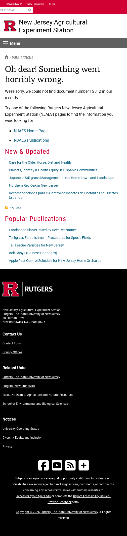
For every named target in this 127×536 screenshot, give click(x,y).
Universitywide (14, 4)
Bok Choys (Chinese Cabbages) (33, 252)
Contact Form (11, 343)
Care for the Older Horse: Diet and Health (40, 162)
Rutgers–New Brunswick (18, 386)
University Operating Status (20, 428)
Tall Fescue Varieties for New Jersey (36, 245)
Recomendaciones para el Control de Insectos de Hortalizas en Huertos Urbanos (63, 195)
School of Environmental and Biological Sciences (35, 403)
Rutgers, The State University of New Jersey (31, 377)
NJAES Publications (31, 140)
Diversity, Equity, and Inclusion (22, 437)
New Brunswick (35, 4)
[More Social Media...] (84, 465)
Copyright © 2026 (28, 512)
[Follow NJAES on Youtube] (57, 465)
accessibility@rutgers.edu (33, 496)
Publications (22, 57)
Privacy (7, 446)
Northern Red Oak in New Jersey (34, 185)
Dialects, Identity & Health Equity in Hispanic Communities (53, 170)
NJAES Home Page (30, 131)
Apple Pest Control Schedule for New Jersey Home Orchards (55, 260)
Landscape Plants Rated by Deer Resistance (43, 229)
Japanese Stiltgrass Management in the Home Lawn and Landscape (61, 177)
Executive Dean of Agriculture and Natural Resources (37, 395)
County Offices (12, 352)
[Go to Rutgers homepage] (27, 295)
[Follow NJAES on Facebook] (43, 465)
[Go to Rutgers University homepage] (10, 26)
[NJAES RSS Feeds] (70, 465)
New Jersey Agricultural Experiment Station (53, 26)
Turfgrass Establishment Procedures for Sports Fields (50, 237)
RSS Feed (15, 208)
